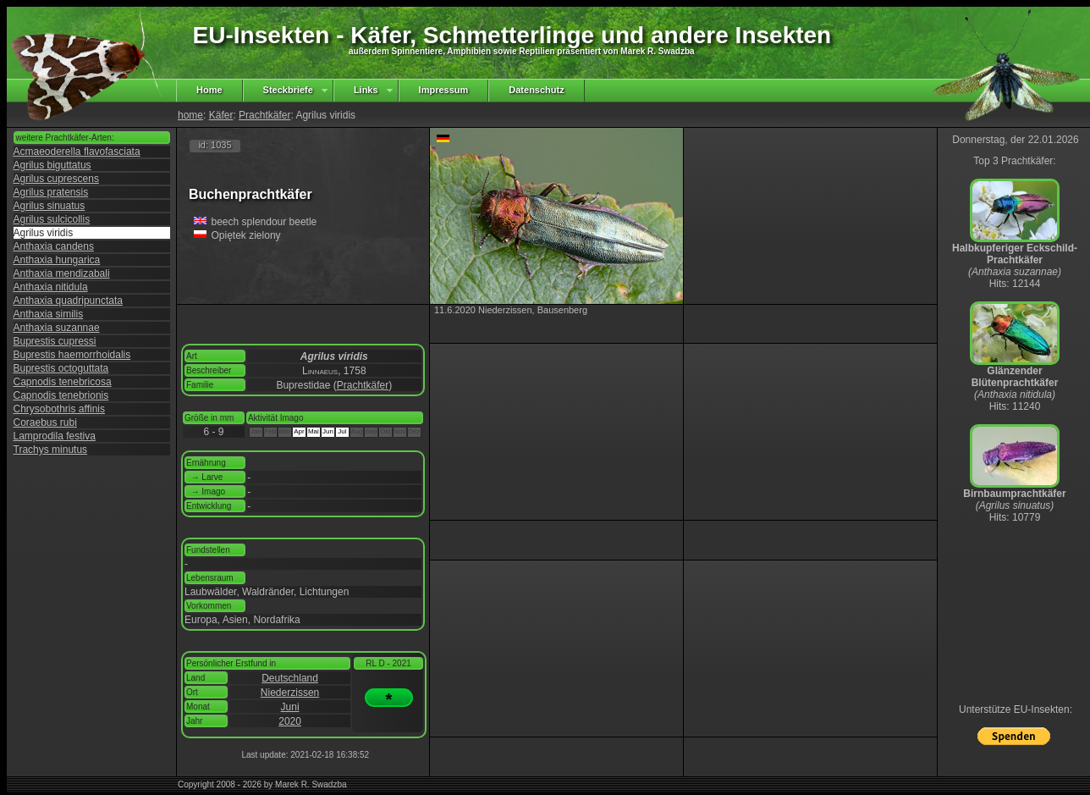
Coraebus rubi (45, 422)
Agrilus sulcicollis (52, 219)
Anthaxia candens (54, 246)
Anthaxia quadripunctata (68, 300)
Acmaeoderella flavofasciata (77, 151)
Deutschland (289, 678)
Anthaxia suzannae (57, 328)
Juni (290, 707)
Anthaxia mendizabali (62, 273)
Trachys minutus (51, 449)
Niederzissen (290, 692)
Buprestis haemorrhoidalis (72, 355)
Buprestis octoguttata (61, 368)
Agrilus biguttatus (52, 165)
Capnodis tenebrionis (61, 395)
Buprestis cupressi (55, 341)
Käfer (221, 115)
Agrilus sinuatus (49, 206)
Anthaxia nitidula (51, 287)
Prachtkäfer (264, 115)
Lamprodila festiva (55, 436)
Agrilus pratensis (51, 192)
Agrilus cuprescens (56, 179)
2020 (289, 721)
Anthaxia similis (49, 314)
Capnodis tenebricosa (63, 382)
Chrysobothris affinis (60, 409)
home (190, 115)
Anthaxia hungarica (57, 260)
